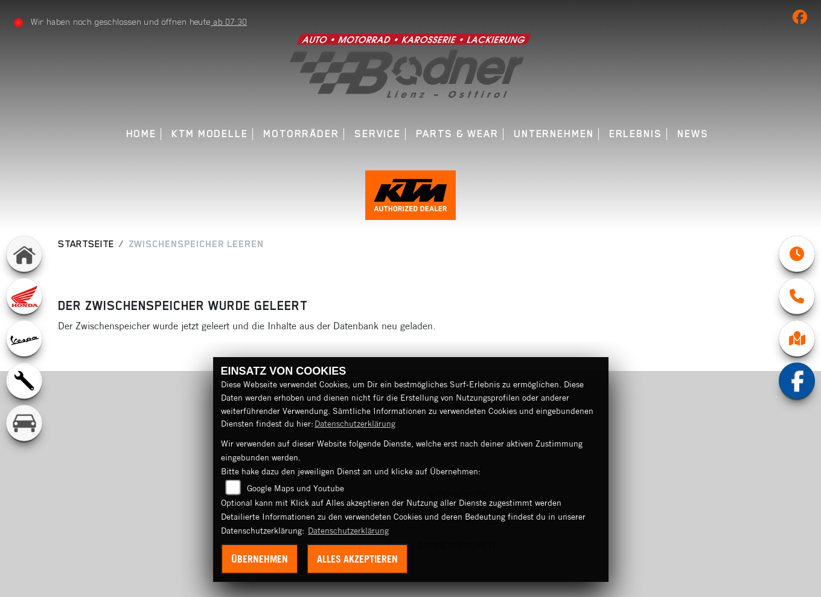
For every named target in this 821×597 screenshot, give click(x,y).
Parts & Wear (457, 134)
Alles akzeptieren (357, 559)
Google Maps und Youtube (295, 488)
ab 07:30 (229, 22)
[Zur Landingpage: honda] (24, 296)
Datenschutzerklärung (355, 423)
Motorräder (301, 134)
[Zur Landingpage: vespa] (24, 338)
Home (141, 134)
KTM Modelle (209, 134)
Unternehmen (554, 134)
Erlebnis (635, 134)
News (693, 134)
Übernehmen (259, 559)
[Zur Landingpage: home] (24, 254)
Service (377, 134)
